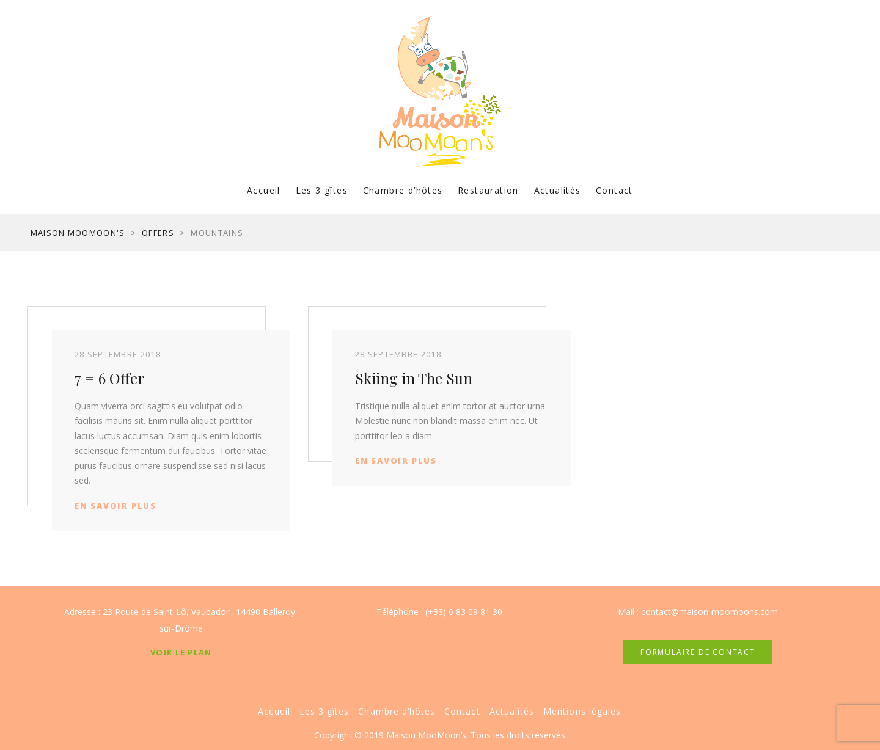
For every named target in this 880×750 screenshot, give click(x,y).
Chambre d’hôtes (403, 190)
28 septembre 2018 (118, 354)
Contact (614, 190)
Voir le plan (181, 652)
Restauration (488, 190)
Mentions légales (582, 711)
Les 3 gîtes (322, 190)
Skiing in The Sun (413, 378)
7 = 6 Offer (110, 378)
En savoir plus (115, 505)
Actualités (557, 190)
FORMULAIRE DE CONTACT (697, 652)
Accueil (263, 190)
